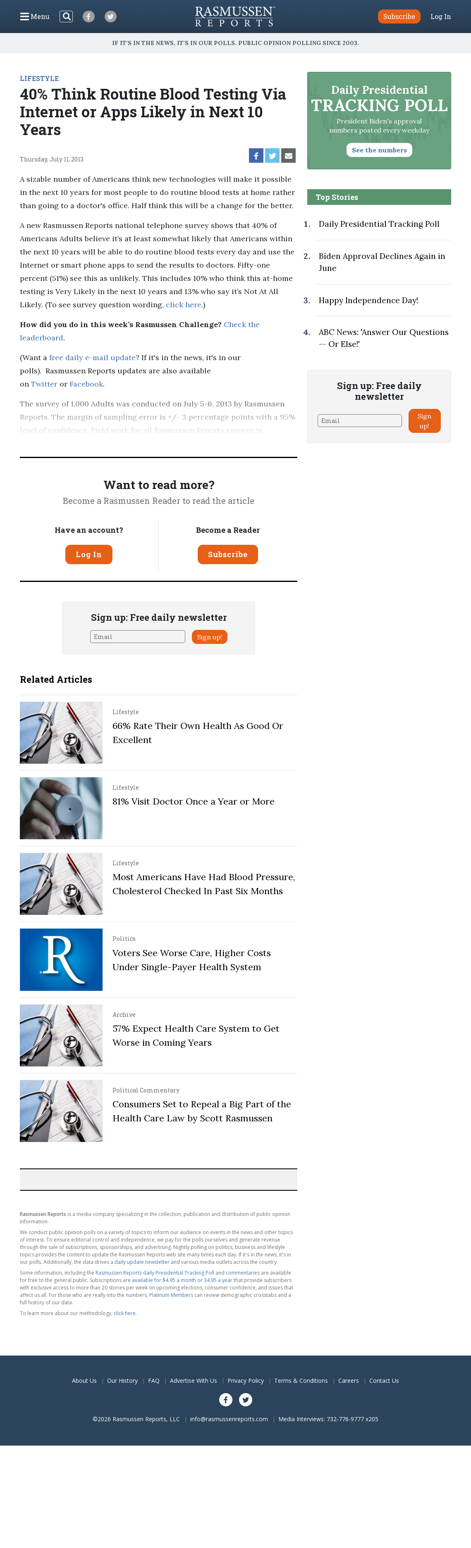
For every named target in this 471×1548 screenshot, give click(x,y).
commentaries (243, 1272)
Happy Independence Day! (368, 300)
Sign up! (209, 637)
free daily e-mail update (92, 357)
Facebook (86, 384)
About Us (84, 1380)
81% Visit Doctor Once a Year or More (193, 801)
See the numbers (379, 150)
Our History (122, 1380)
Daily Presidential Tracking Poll (379, 224)
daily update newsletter (142, 1261)
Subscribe (228, 554)
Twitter (44, 384)
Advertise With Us (193, 1380)
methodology (217, 443)
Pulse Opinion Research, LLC (123, 443)
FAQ (154, 1380)
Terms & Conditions (301, 1380)
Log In (440, 16)
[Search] (66, 16)
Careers (348, 1380)
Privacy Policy (245, 1380)
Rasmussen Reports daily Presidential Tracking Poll (155, 1272)
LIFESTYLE (39, 78)
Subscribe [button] (399, 16)
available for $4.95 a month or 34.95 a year (182, 1280)
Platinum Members (171, 1295)
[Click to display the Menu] (35, 16)
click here (183, 304)
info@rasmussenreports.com (229, 1419)
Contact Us (384, 1380)
